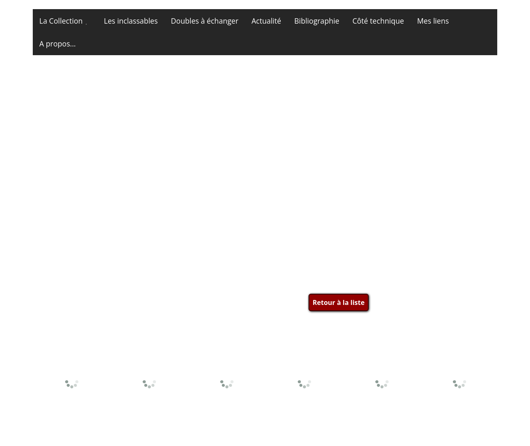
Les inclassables (131, 21)
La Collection (61, 21)
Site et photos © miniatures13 (448, 428)
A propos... (57, 44)
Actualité (266, 21)
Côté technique (378, 21)
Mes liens (433, 21)
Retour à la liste (339, 302)
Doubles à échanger (204, 21)
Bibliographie (316, 21)
